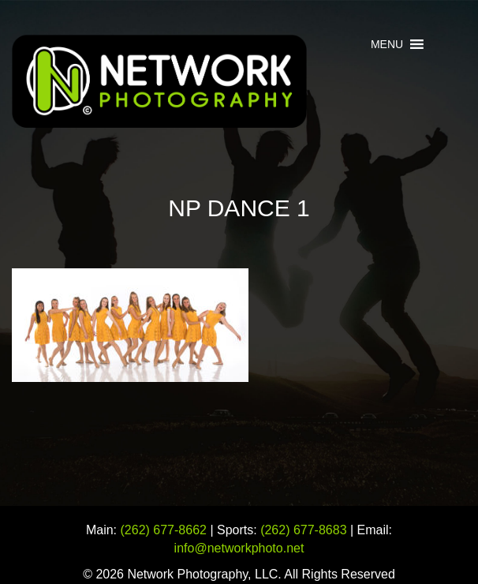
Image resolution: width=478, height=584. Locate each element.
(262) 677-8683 (303, 530)
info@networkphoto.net (239, 548)
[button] (387, 44)
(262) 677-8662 (164, 530)
